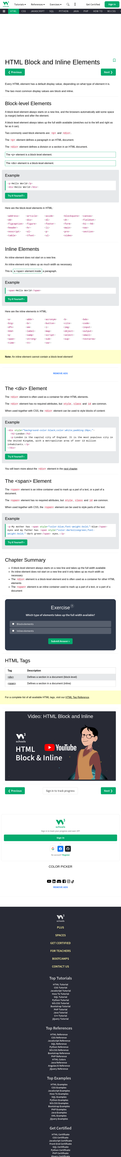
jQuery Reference (59, 1068)
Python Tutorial (60, 1000)
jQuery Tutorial (60, 1018)
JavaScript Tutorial (60, 990)
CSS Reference (59, 1037)
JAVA (76, 11)
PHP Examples (59, 1109)
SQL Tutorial (60, 996)
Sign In (60, 837)
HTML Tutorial (60, 984)
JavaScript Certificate (60, 1140)
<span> (12, 683)
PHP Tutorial (60, 1009)
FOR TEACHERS (60, 951)
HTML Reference (59, 1034)
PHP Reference (59, 1056)
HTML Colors (59, 1059)
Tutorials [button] (20, 4)
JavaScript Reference (59, 1040)
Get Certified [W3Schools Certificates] (93, 4)
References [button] (38, 4)
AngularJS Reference (59, 1065)
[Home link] (6, 4)
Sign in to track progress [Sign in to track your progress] (60, 791)
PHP (86, 11)
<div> (11, 677)
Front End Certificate (60, 1143)
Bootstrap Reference (59, 1053)
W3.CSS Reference (59, 1050)
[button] (68, 4)
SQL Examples (59, 1096)
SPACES (60, 935)
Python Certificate (60, 1150)
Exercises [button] (56, 4)
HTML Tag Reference (77, 697)
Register (66, 855)
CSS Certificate (60, 1137)
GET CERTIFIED (60, 943)
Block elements (25, 624)
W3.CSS (111, 11)
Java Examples (59, 1112)
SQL (51, 11)
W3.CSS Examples (59, 1103)
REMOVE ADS (60, 373)
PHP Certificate (60, 1153)
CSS (24, 11)
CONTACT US (60, 966)
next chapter (70, 468)
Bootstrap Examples (59, 1106)
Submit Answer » (60, 641)
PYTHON (63, 11)
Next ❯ (108, 72)
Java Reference (59, 1062)
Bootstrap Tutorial (60, 1006)
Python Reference (58, 1046)
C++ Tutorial (60, 1015)
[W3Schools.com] (60, 919)
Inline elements (25, 630)
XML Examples (59, 1115)
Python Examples (59, 1100)
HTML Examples (59, 1084)
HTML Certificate (60, 1134)
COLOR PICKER (60, 866)
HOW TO (98, 11)
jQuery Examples (59, 1118)
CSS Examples (59, 1087)
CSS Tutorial (60, 987)
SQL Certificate (61, 1146)
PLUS (60, 927)
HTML (13, 11)
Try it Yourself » (16, 195)
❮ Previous (15, 72)
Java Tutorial (60, 1012)
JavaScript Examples (59, 1090)
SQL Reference (59, 1043)
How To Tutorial (60, 993)
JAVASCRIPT (38, 11)
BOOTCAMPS (60, 958)
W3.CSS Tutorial (60, 1003)
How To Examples (59, 1093)
